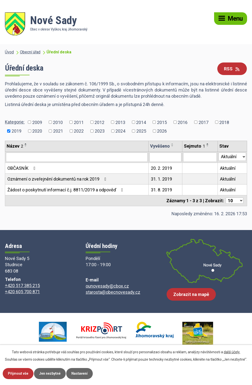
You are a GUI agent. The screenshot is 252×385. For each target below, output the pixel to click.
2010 (58, 122)
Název (15, 146)
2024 (120, 131)
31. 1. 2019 (161, 179)
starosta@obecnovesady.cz (113, 292)
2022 (79, 131)
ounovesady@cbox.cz (107, 286)
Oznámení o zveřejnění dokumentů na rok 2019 (57, 179)
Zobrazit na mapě (191, 294)
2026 (162, 131)
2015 (162, 122)
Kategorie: (15, 121)
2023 (100, 131)
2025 (141, 131)
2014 (141, 122)
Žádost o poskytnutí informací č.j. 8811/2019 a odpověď (66, 189)
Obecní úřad (30, 52)
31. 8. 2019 (161, 189)
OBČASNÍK (22, 168)
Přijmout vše (18, 373)
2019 (16, 131)
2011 (79, 122)
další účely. (232, 352)
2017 (203, 122)
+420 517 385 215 (22, 285)
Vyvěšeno (160, 146)
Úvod (9, 52)
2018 (224, 122)
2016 (183, 122)
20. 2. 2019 (161, 168)
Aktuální (228, 168)
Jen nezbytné (50, 373)
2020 (37, 131)
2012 (99, 122)
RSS (232, 68)
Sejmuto (194, 146)
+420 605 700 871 (22, 291)
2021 (58, 131)
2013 (120, 122)
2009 (37, 122)
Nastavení (79, 373)
